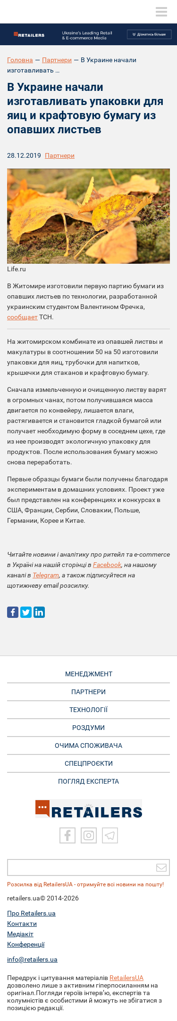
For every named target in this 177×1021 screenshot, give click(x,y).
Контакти (22, 923)
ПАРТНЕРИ (88, 692)
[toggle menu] (161, 11)
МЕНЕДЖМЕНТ (88, 674)
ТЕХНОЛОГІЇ (88, 709)
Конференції (25, 944)
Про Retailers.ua (31, 913)
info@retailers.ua (32, 959)
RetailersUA (126, 977)
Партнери (57, 60)
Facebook (107, 564)
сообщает (22, 317)
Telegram (46, 575)
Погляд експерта (88, 781)
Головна (20, 60)
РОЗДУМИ (88, 727)
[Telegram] (110, 835)
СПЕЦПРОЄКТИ (89, 763)
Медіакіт (20, 934)
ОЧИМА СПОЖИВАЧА (88, 745)
